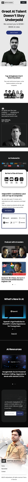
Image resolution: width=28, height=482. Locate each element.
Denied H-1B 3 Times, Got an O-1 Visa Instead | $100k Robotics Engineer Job (13, 280)
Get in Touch (14, 32)
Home (3, 466)
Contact (3, 471)
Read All (14, 334)
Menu (23, 2)
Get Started (8, 210)
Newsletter (4, 468)
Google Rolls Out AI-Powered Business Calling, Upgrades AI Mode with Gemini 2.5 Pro (14, 374)
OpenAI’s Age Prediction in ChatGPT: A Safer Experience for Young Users (14, 324)
